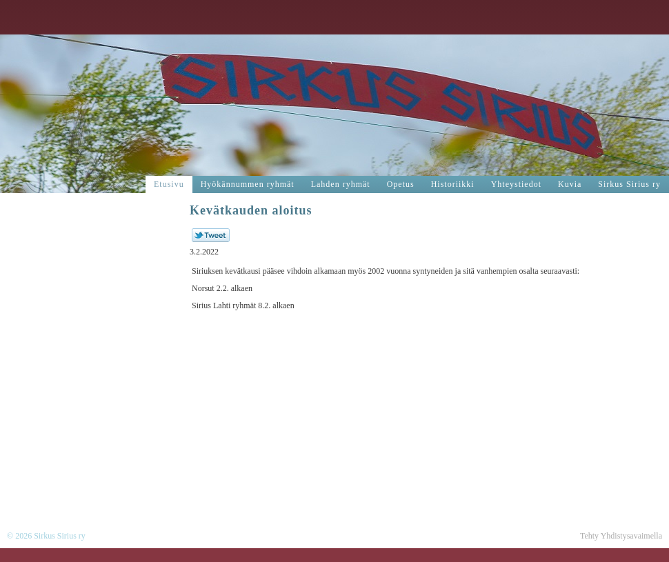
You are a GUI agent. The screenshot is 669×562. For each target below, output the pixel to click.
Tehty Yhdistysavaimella (621, 536)
